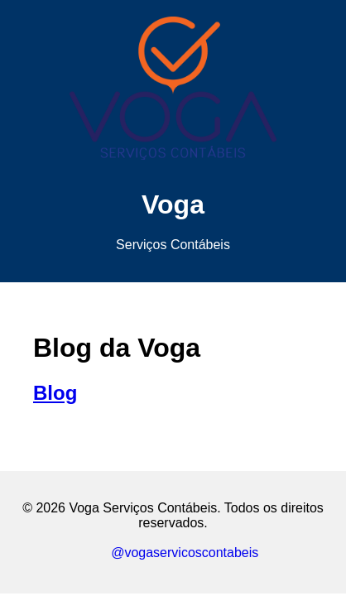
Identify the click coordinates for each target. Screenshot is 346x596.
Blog (55, 393)
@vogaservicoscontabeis (173, 553)
